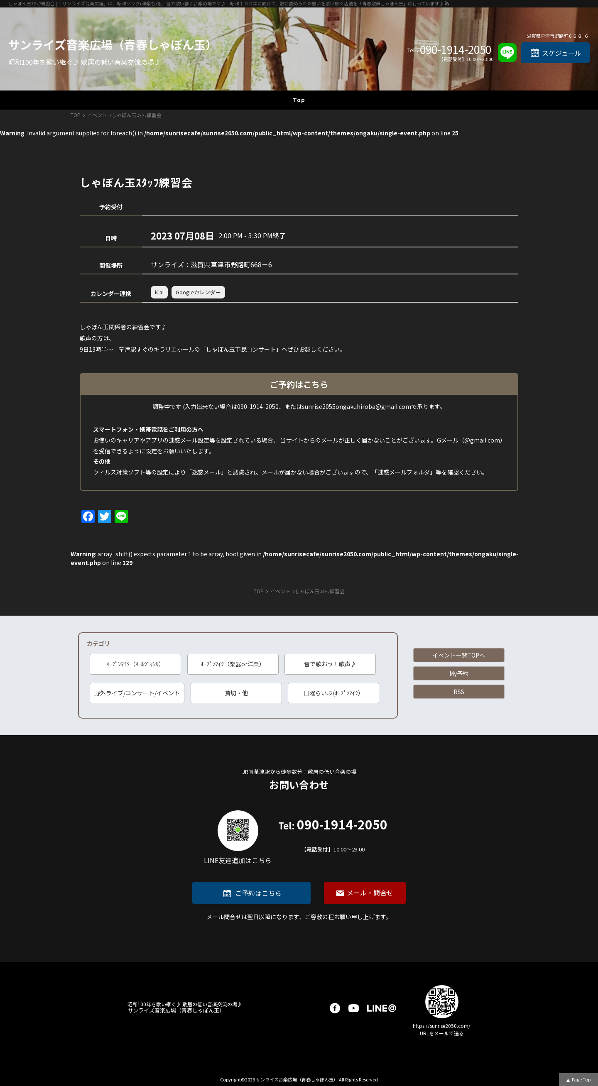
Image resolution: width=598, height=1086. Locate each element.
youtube (353, 1008)
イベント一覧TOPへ (458, 655)
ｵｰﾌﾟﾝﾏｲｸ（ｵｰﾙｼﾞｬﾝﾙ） (135, 664)
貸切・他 (236, 693)
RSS (458, 691)
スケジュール (561, 53)
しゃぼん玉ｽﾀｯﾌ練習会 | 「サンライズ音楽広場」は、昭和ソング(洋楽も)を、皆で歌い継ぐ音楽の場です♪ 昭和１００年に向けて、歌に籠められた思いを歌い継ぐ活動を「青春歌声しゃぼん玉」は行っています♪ (226, 3)
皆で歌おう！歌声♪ (330, 664)
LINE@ (381, 1008)
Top (299, 99)
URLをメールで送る (442, 1033)
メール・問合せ (370, 893)
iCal (159, 292)
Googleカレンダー (198, 292)
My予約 (458, 673)
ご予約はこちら (258, 893)
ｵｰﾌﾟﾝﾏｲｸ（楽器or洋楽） (233, 664)
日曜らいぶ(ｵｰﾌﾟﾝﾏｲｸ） (334, 693)
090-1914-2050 (455, 49)
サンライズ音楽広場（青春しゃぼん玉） (112, 44)
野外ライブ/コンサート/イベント (137, 693)
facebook (335, 1008)
